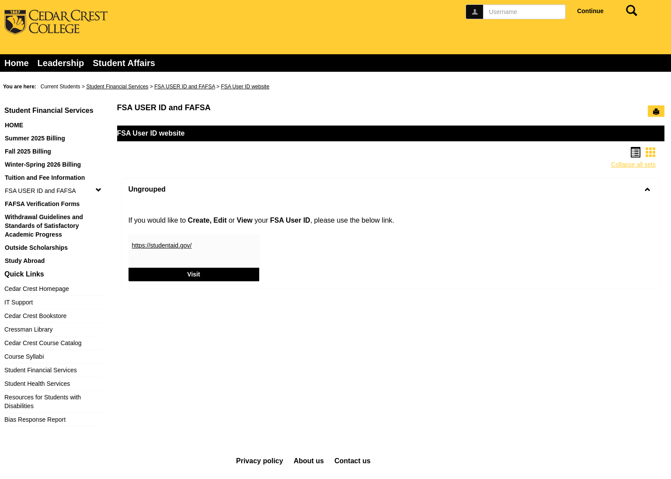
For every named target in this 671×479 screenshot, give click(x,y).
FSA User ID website (245, 87)
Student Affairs (124, 63)
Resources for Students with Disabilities (42, 401)
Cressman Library (28, 329)
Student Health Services (37, 383)
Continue (590, 10)
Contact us (352, 461)
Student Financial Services (117, 87)
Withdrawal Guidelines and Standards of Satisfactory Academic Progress (44, 225)
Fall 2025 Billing (28, 151)
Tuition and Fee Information (45, 177)
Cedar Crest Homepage (36, 288)
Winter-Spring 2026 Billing (43, 164)
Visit (223, 273)
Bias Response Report (35, 419)
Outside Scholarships (36, 247)
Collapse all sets (633, 164)
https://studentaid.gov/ (162, 245)
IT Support (18, 302)
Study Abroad (25, 260)
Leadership (61, 63)
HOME (14, 125)
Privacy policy (259, 461)
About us (309, 461)
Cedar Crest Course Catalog (43, 342)
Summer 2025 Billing (35, 138)
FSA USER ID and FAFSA (184, 87)
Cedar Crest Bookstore (35, 315)
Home (16, 63)
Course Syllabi (24, 356)
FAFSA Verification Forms (42, 203)
